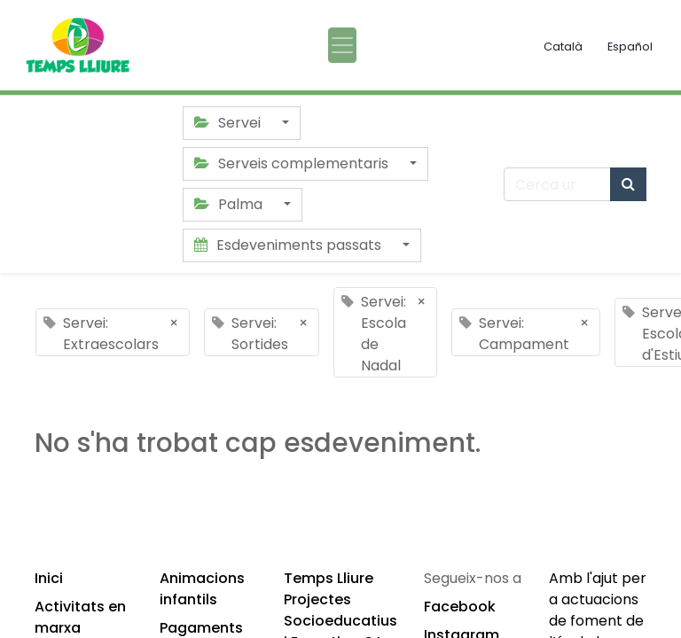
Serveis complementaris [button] (293, 163)
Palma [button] (230, 204)
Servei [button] (229, 123)
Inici (49, 578)
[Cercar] (628, 184)
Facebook (460, 606)
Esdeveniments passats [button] (289, 245)
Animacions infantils (202, 589)
